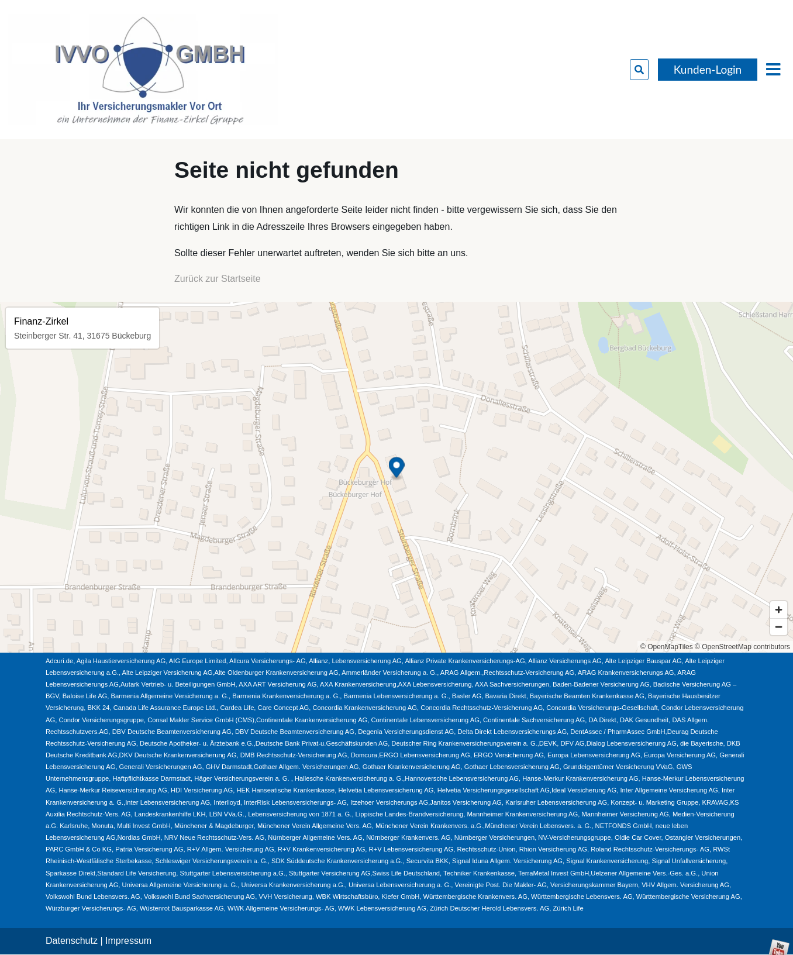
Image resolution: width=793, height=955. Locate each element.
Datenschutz (72, 941)
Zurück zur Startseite (217, 279)
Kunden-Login (708, 69)
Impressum (128, 941)
